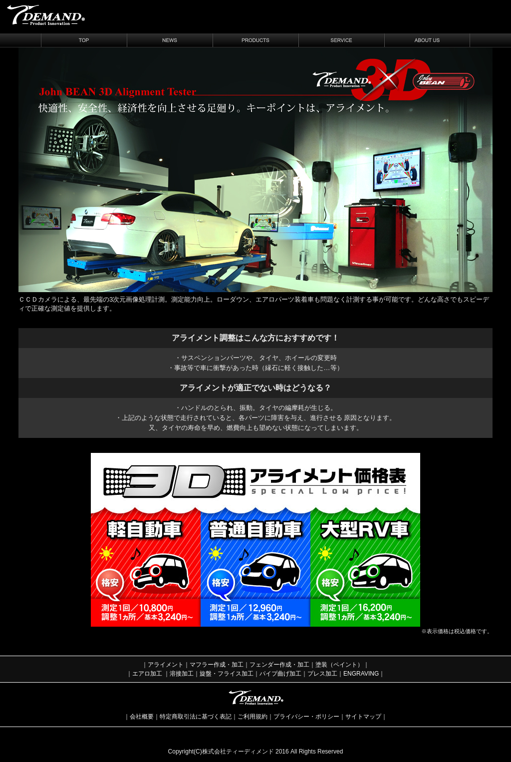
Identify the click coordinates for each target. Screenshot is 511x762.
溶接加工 (182, 673)
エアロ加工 (147, 673)
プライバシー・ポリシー (306, 716)
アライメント (166, 664)
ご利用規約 (252, 716)
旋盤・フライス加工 (227, 673)
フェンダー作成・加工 (279, 664)
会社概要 (142, 716)
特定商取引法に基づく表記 (196, 716)
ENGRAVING (361, 673)
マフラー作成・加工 (217, 664)
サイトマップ (363, 716)
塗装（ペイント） (339, 664)
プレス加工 (322, 673)
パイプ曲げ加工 (280, 673)
